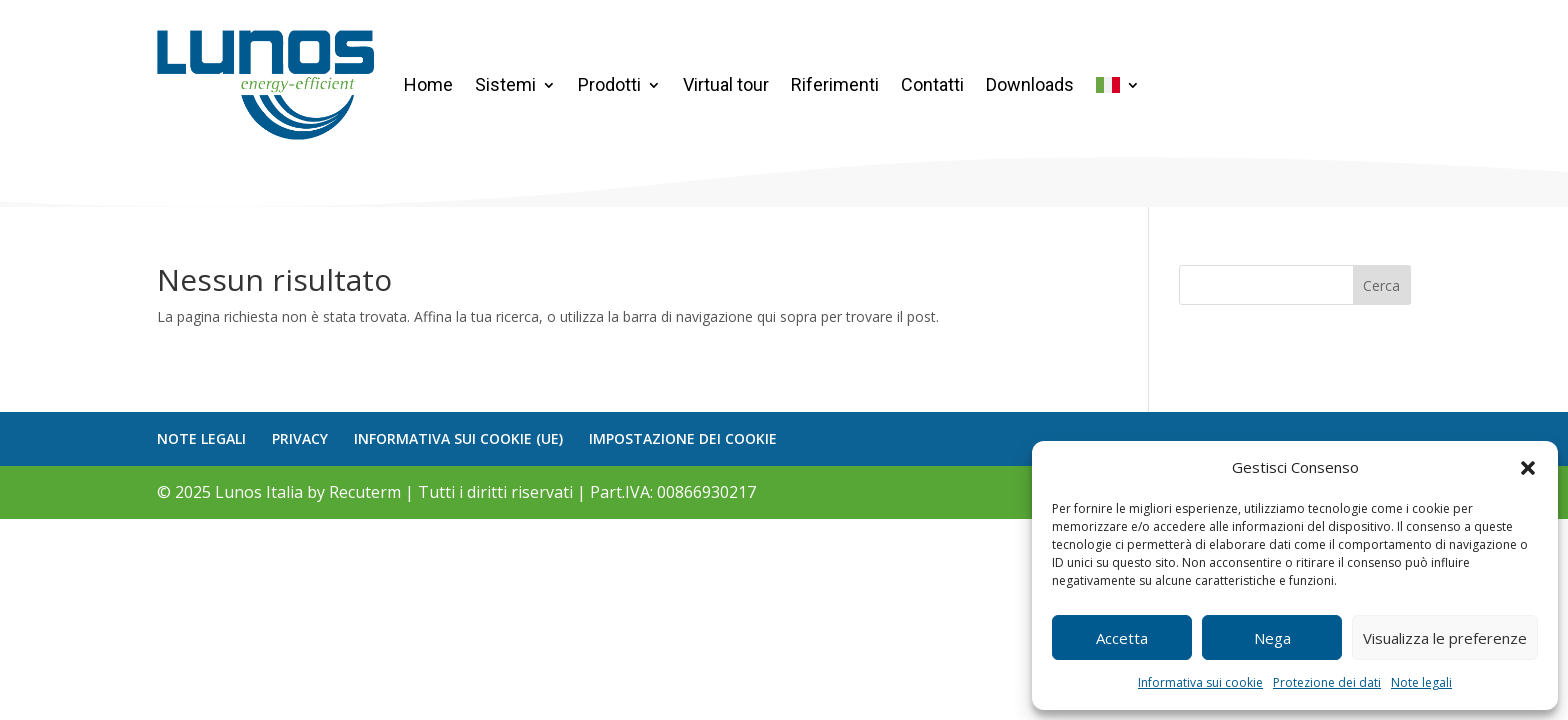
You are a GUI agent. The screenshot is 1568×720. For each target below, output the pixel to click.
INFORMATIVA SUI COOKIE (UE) (458, 438)
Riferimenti (835, 84)
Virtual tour (726, 84)
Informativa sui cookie (1200, 682)
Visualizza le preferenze (1445, 638)
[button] (1528, 468)
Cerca (1381, 285)
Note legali (1421, 682)
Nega (1272, 638)
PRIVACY (300, 438)
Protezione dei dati (1327, 682)
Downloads (1030, 84)
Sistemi (505, 84)
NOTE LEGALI (201, 438)
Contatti (932, 84)
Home (428, 84)
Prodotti (609, 84)
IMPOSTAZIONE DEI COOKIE (683, 438)
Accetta (1122, 638)
